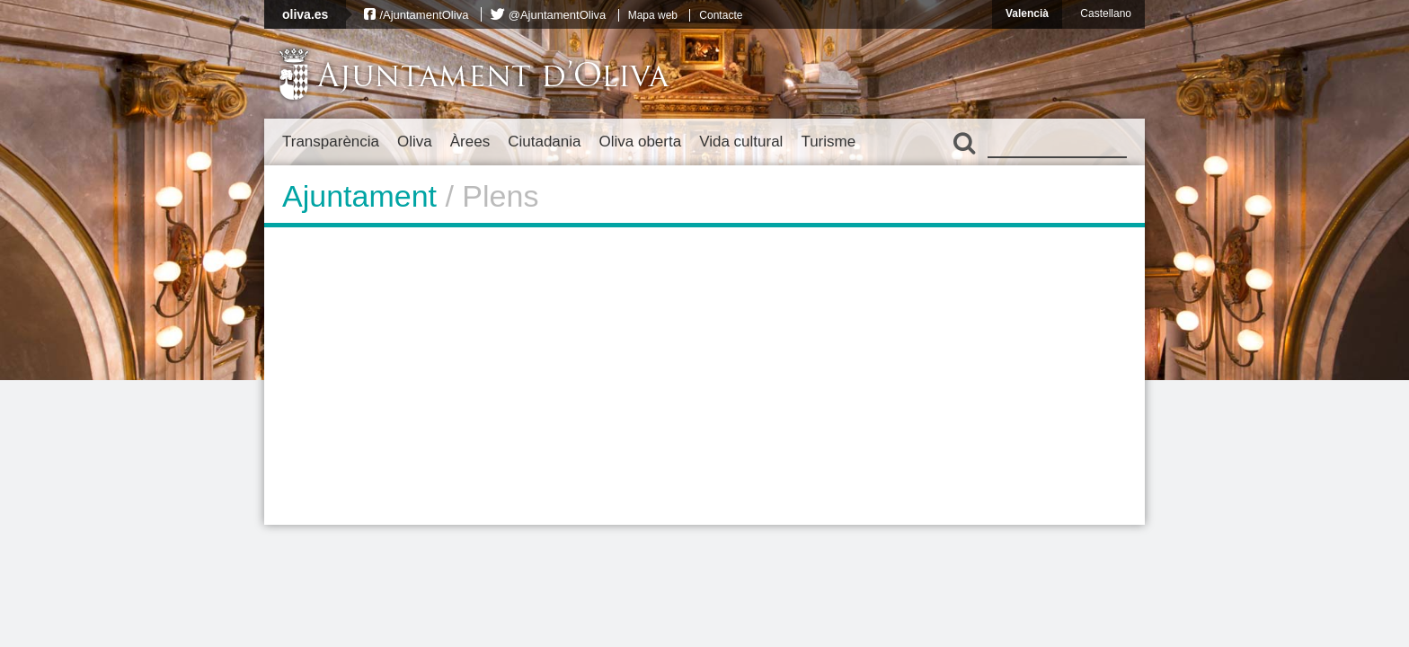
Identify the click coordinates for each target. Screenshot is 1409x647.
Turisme (828, 141)
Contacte (720, 15)
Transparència (330, 141)
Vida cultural (741, 141)
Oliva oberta (639, 141)
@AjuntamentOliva (558, 15)
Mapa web (653, 15)
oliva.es (305, 14)
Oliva (414, 141)
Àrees (470, 141)
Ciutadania (544, 141)
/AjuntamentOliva (423, 15)
